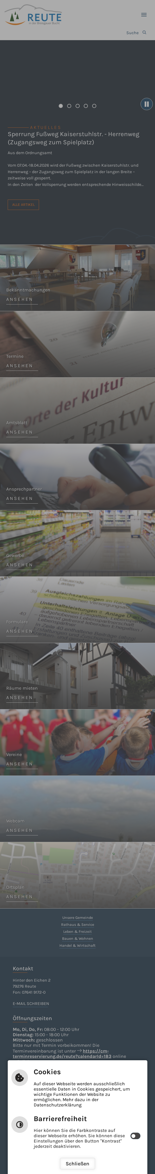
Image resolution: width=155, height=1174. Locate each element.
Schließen (77, 1164)
